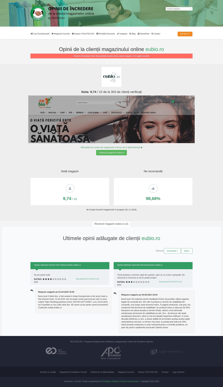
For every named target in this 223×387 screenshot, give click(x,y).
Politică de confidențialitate (102, 372)
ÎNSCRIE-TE (185, 34)
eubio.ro (154, 49)
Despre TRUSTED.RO (83, 34)
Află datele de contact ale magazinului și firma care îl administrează (111, 147)
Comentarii (172, 251)
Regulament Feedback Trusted (73, 372)
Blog (132, 34)
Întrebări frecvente (105, 34)
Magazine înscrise (60, 34)
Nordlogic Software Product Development (121, 381)
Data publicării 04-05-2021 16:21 (170, 282)
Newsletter (143, 34)
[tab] (111, 224)
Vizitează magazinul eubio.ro (111, 153)
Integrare (122, 34)
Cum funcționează (40, 34)
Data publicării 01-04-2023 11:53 (87, 279)
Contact (156, 34)
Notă (187, 251)
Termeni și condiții (48, 372)
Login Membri (178, 372)
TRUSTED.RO (76, 342)
